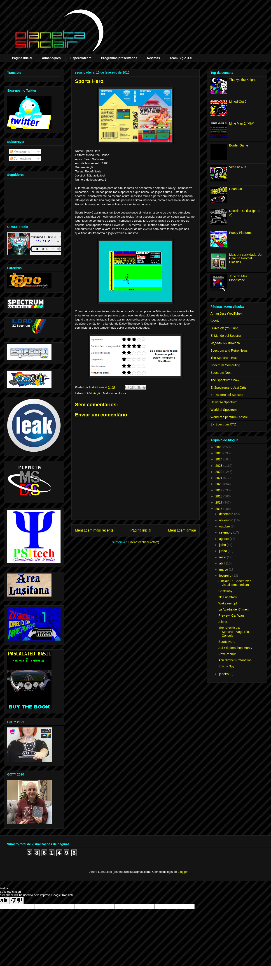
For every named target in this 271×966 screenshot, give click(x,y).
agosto (224, 539)
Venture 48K (238, 167)
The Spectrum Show (224, 380)
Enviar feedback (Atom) (143, 542)
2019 (219, 490)
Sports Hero (226, 641)
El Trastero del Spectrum (227, 395)
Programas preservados (119, 58)
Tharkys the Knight (242, 79)
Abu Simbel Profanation (235, 660)
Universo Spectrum (223, 402)
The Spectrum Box (223, 358)
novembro (226, 520)
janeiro (224, 674)
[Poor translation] (16, 900)
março (224, 569)
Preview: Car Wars (231, 615)
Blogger (182, 871)
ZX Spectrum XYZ (223, 424)
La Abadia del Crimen (233, 609)
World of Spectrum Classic (229, 417)
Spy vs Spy (226, 666)
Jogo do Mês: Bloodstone (238, 278)
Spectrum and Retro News (229, 350)
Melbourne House (114, 393)
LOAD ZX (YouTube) (224, 328)
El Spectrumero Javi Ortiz (228, 387)
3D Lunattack (227, 597)
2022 (219, 472)
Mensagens (20, 151)
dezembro (226, 514)
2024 (219, 459)
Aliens (222, 622)
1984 (88, 393)
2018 (219, 496)
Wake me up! (227, 603)
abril (222, 563)
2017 (219, 502)
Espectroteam (80, 58)
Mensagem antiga (182, 530)
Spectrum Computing (225, 365)
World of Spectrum (223, 409)
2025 (219, 453)
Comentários (20, 158)
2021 (219, 478)
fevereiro (225, 575)
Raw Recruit (227, 654)
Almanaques (51, 58)
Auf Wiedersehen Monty (235, 648)
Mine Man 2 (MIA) (241, 123)
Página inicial (22, 58)
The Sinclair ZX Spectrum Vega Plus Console (234, 631)
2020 (219, 484)
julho (223, 545)
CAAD (214, 321)
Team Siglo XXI (181, 58)
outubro (225, 526)
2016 (219, 509)
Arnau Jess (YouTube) (226, 313)
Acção (97, 393)
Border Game (238, 145)
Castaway (225, 591)
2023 (219, 465)
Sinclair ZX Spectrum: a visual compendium (235, 583)
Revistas (153, 58)
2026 (219, 447)
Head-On (235, 189)
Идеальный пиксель (225, 343)
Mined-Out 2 (238, 101)
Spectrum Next (220, 372)
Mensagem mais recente (94, 530)
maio (223, 557)
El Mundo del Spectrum (226, 335)
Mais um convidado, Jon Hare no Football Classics (246, 258)
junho (223, 551)
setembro (226, 532)
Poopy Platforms (240, 233)
